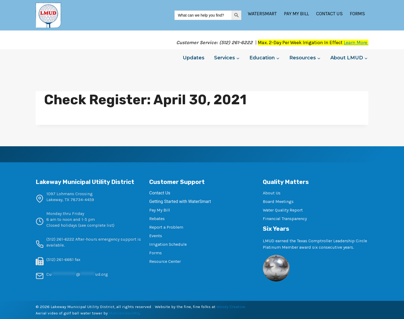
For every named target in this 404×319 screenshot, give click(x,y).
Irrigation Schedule (168, 244)
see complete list (96, 225)
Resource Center (165, 261)
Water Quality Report (283, 210)
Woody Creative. (231, 306)
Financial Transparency (285, 218)
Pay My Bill (296, 14)
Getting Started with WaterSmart (180, 201)
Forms (357, 14)
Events (155, 235)
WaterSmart (262, 14)
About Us (271, 192)
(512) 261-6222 (60, 239)
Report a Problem (166, 227)
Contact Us (329, 14)
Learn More (356, 42)
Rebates (157, 218)
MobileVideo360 (124, 313)
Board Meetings (278, 201)
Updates (193, 58)
